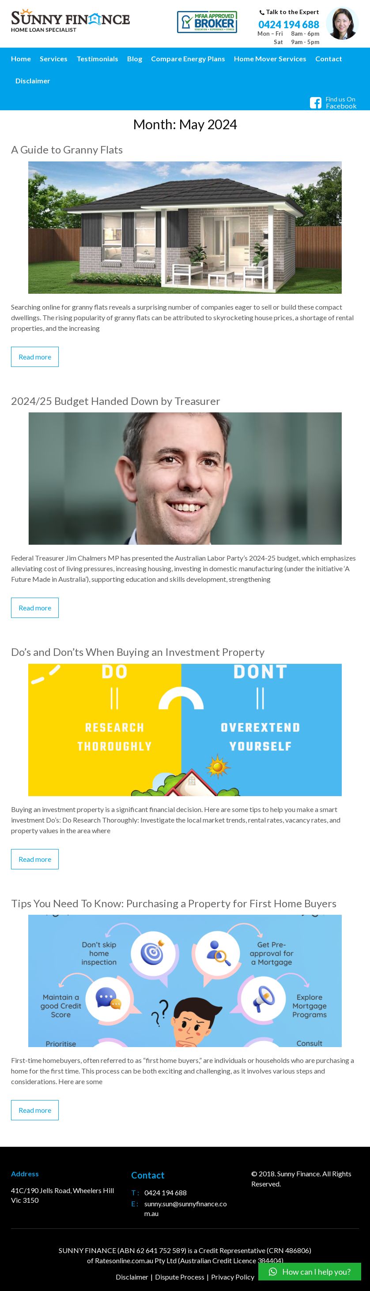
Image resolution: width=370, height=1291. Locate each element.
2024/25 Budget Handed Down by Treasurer (115, 400)
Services (54, 58)
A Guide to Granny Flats (67, 149)
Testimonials (97, 58)
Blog (134, 58)
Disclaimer (32, 80)
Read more (35, 356)
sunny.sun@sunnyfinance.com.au (185, 1208)
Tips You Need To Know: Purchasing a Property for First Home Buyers (173, 903)
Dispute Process (179, 1276)
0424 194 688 (288, 24)
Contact (328, 58)
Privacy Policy (232, 1276)
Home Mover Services (270, 58)
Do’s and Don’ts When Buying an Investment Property (137, 651)
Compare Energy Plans (188, 58)
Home (21, 58)
